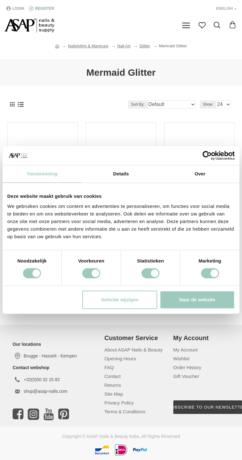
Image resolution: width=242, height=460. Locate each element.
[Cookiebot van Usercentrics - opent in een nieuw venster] (207, 155)
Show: (208, 104)
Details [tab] (121, 173)
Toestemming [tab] (42, 173)
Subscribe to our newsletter (207, 407)
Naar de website (197, 299)
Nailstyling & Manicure (88, 46)
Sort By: (138, 104)
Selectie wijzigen (120, 299)
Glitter (144, 46)
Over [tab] (199, 173)
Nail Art (123, 46)
